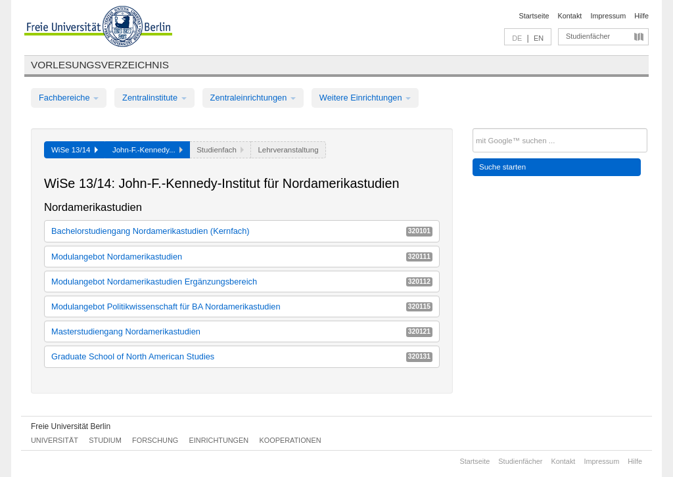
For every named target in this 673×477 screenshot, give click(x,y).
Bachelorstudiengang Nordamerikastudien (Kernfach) (241, 231)
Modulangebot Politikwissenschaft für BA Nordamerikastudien (241, 306)
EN (539, 38)
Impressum (608, 16)
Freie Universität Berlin (70, 426)
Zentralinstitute (154, 97)
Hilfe (641, 16)
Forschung (155, 440)
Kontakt (570, 16)
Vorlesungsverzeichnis (100, 64)
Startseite (534, 16)
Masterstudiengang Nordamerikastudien (241, 331)
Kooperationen (290, 440)
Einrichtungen (219, 440)
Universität (54, 440)
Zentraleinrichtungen (253, 97)
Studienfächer (588, 36)
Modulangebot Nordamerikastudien (241, 256)
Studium (105, 440)
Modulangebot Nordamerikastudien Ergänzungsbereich (241, 281)
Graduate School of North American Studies (241, 356)
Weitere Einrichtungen (365, 97)
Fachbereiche (69, 97)
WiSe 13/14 (74, 150)
